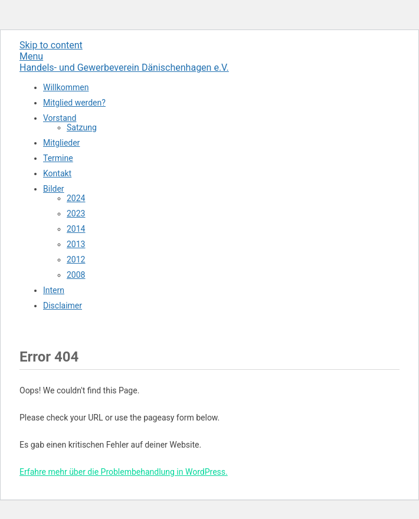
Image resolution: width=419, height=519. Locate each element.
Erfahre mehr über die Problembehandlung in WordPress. (123, 472)
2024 (76, 198)
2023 (76, 213)
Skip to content (51, 45)
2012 (76, 259)
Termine (58, 158)
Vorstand (59, 118)
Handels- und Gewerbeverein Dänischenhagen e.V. (124, 67)
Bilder (53, 188)
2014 (76, 229)
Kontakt (57, 173)
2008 (76, 275)
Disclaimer (62, 305)
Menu (31, 56)
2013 (76, 244)
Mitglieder (61, 142)
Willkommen (66, 87)
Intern (53, 290)
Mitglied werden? (74, 102)
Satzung (82, 127)
